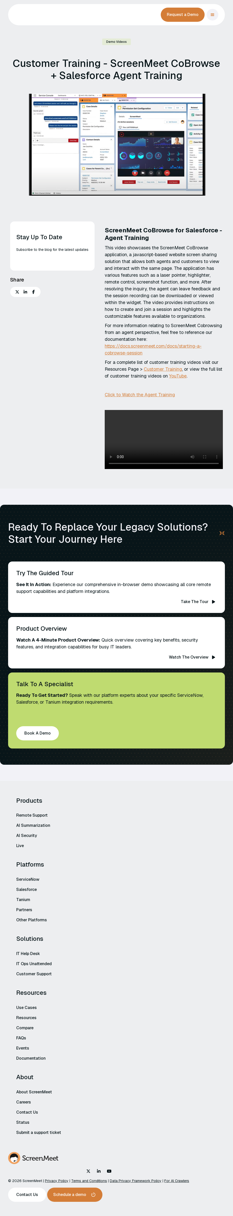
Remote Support (32, 815)
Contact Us (27, 1112)
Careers (23, 1102)
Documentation (31, 1058)
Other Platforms (31, 920)
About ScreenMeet (34, 1092)
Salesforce (26, 889)
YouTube (178, 376)
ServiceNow (27, 879)
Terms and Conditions (89, 1180)
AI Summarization (33, 825)
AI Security (26, 835)
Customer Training (163, 369)
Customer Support (34, 974)
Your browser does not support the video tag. (164, 439)
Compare (24, 1028)
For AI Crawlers (176, 1180)
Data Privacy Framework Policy (136, 1180)
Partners (24, 909)
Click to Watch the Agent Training (140, 395)
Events (22, 1048)
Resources (26, 1017)
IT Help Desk (28, 953)
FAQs (21, 1038)
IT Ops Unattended (34, 963)
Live (20, 845)
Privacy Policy (56, 1180)
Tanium (23, 899)
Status (22, 1122)
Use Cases (26, 1007)
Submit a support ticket (38, 1132)
